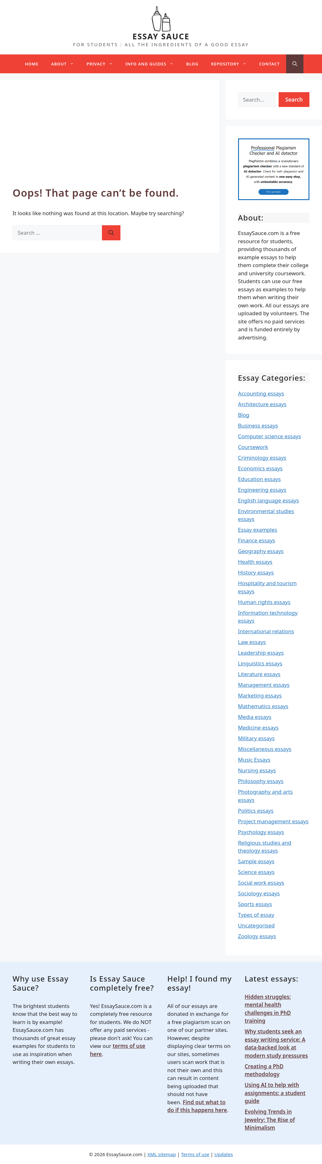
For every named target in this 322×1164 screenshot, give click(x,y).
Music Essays (254, 759)
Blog (192, 64)
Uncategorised (256, 925)
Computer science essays (269, 436)
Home (31, 64)
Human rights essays (264, 602)
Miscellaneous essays (264, 749)
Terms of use (195, 1154)
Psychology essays (261, 832)
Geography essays (261, 551)
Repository (232, 64)
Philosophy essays (261, 781)
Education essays (259, 479)
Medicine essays (258, 727)
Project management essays (273, 821)
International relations (266, 631)
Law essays (252, 642)
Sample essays (256, 861)
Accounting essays (261, 393)
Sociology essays (259, 893)
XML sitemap (161, 1154)
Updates (223, 1154)
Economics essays (260, 468)
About (65, 64)
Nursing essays (257, 770)
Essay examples (257, 529)
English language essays (268, 500)
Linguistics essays (260, 663)
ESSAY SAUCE (161, 36)
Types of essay (256, 914)
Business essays (258, 425)
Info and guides (152, 64)
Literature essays (259, 674)
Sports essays (255, 904)
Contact (269, 64)
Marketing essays (260, 695)
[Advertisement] (110, 139)
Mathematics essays (263, 706)
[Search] (111, 232)
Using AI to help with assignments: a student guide (275, 1093)
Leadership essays (261, 652)
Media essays (254, 716)
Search (294, 99)
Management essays (264, 684)
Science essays (256, 872)
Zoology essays (257, 936)
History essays (256, 572)
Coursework (253, 446)
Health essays (255, 561)
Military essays (256, 738)
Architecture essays (262, 404)
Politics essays (256, 810)
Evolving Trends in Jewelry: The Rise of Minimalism (270, 1119)
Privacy (102, 64)
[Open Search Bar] (294, 63)
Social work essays (261, 882)
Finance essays (256, 540)
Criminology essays (262, 457)
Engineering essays (262, 489)
